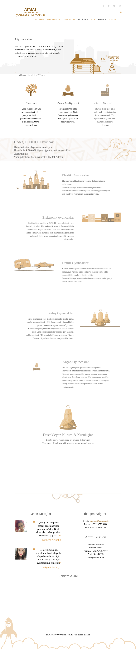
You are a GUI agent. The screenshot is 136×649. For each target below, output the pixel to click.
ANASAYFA (39, 19)
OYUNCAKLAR (69, 19)
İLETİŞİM (113, 19)
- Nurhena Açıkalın (51, 539)
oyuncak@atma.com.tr (99, 521)
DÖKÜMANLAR (53, 19)
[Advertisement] (49, 63)
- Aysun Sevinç (51, 567)
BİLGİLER (83, 19)
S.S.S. (93, 19)
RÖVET (102, 19)
